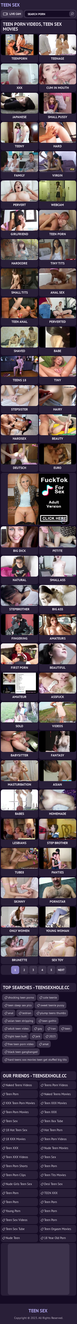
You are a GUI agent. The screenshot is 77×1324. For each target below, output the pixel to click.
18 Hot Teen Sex (16, 1130)
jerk (38, 1036)
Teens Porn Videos (56, 1085)
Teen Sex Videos (16, 1220)
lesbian (26, 1013)
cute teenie (50, 997)
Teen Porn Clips (16, 1175)
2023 (52, 1036)
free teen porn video (21, 1044)
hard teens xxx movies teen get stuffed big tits (37, 1059)
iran (53, 1028)
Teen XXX (12, 1148)
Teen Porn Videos (55, 1139)
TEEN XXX (50, 1193)
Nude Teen (13, 1238)
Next (61, 970)
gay (40, 1028)
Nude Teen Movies (56, 1148)
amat (46, 1044)
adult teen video (18, 1028)
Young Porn (13, 1211)
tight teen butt (17, 1036)
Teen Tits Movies (55, 1175)
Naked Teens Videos (19, 1085)
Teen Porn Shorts (17, 1166)
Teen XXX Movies (55, 1103)
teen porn (12, 1094)
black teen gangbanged (23, 1052)
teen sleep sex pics (20, 1005)
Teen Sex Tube (15, 1229)
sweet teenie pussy (52, 1005)
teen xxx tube (53, 1121)
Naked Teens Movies (57, 1094)
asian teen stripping (20, 1021)
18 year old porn (55, 1238)
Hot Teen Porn (53, 1130)
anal (10, 1013)
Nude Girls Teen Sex (19, 1184)
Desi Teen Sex (53, 1184)
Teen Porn (12, 1193)
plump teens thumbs (53, 1013)
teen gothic (49, 1021)
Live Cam (15, 14)
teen (67, 1028)
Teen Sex (12, 1121)
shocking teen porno (21, 997)
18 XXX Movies (15, 1139)
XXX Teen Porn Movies (20, 1103)
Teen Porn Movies (17, 1112)
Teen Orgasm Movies (57, 1229)
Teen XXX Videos (17, 1157)
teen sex (50, 1157)
